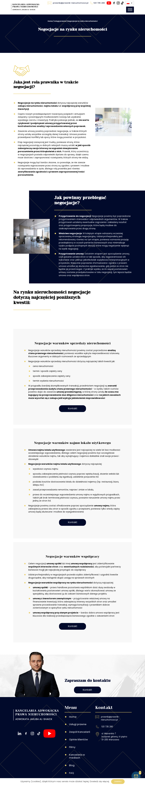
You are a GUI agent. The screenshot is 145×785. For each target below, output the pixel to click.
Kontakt (72, 409)
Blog (71, 751)
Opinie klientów (78, 725)
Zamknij (118, 781)
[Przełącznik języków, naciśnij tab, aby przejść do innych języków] (129, 3)
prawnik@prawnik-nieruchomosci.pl (110, 704)
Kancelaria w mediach (77, 742)
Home (50, 21)
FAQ (71, 759)
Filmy (72, 733)
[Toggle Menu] (130, 9)
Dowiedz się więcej (99, 781)
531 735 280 (107, 712)
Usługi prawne (60, 21)
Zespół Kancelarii (79, 718)
